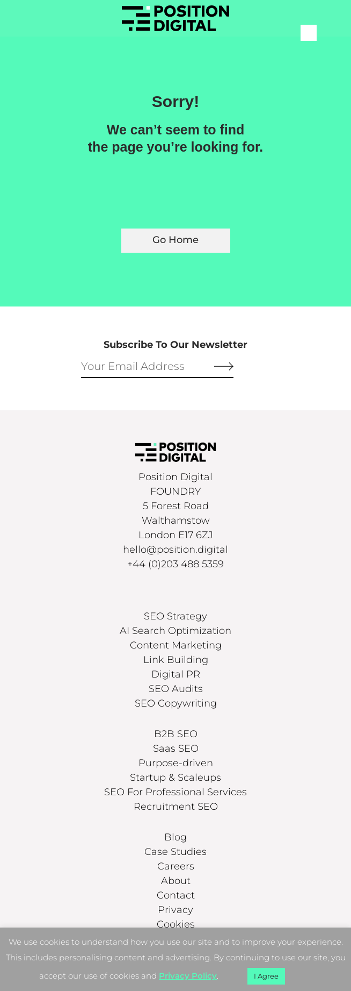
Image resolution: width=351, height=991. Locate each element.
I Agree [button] (266, 976)
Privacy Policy (188, 976)
